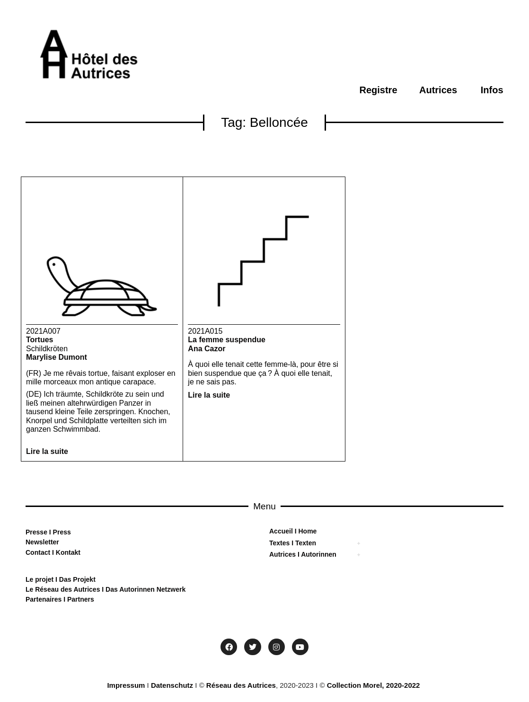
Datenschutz (172, 685)
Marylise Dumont (56, 357)
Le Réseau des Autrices (64, 589)
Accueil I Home (293, 531)
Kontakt (67, 552)
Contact (38, 552)
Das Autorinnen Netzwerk (144, 589)
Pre (31, 532)
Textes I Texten (292, 543)
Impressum (126, 685)
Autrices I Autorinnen (302, 554)
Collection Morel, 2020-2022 (373, 685)
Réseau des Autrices (241, 685)
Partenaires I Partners (60, 599)
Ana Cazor (206, 349)
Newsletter (42, 542)
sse (41, 532)
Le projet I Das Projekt (61, 579)
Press (61, 532)
